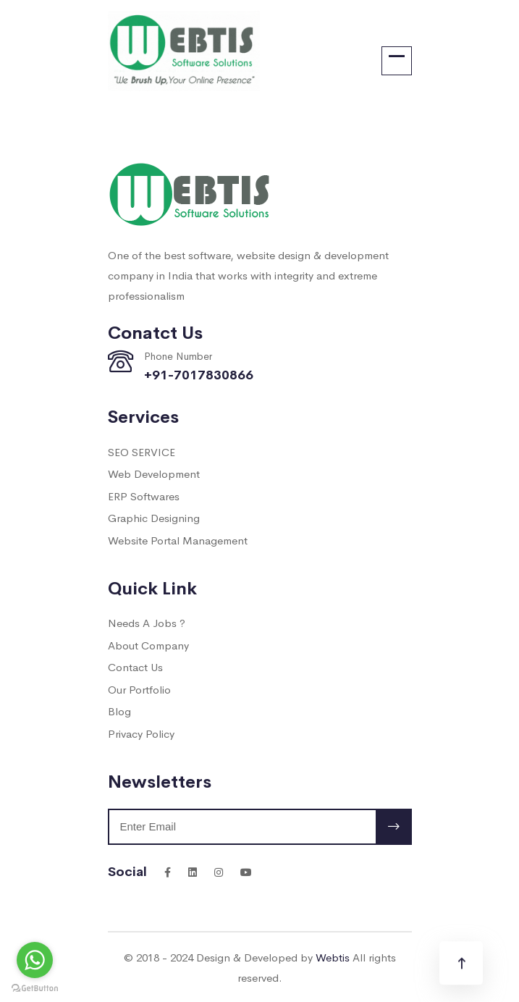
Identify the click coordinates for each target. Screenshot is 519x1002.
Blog (119, 710)
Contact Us (135, 666)
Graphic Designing (154, 517)
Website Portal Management (178, 539)
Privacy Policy (141, 733)
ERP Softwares (144, 495)
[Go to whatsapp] (35, 960)
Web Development (154, 473)
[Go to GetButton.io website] (35, 987)
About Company (148, 644)
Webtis (333, 956)
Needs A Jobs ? (146, 622)
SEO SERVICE (141, 451)
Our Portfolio (139, 688)
